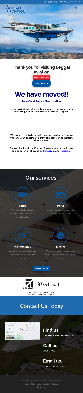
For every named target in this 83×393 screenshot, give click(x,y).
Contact (55, 384)
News (39, 384)
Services (46, 384)
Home (27, 384)
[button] (76, 8)
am (53, 150)
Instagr (47, 150)
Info (33, 384)
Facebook (65, 150)
